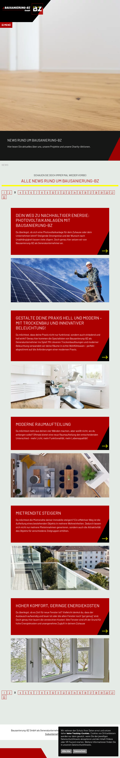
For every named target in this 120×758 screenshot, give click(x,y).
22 (4, 197)
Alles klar (66, 751)
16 (85, 192)
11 (58, 192)
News (5, 164)
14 (74, 192)
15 (80, 192)
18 (96, 192)
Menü (6, 24)
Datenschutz (79, 751)
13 (69, 192)
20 (107, 192)
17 (91, 192)
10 (53, 192)
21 (112, 192)
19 (101, 192)
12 (64, 192)
